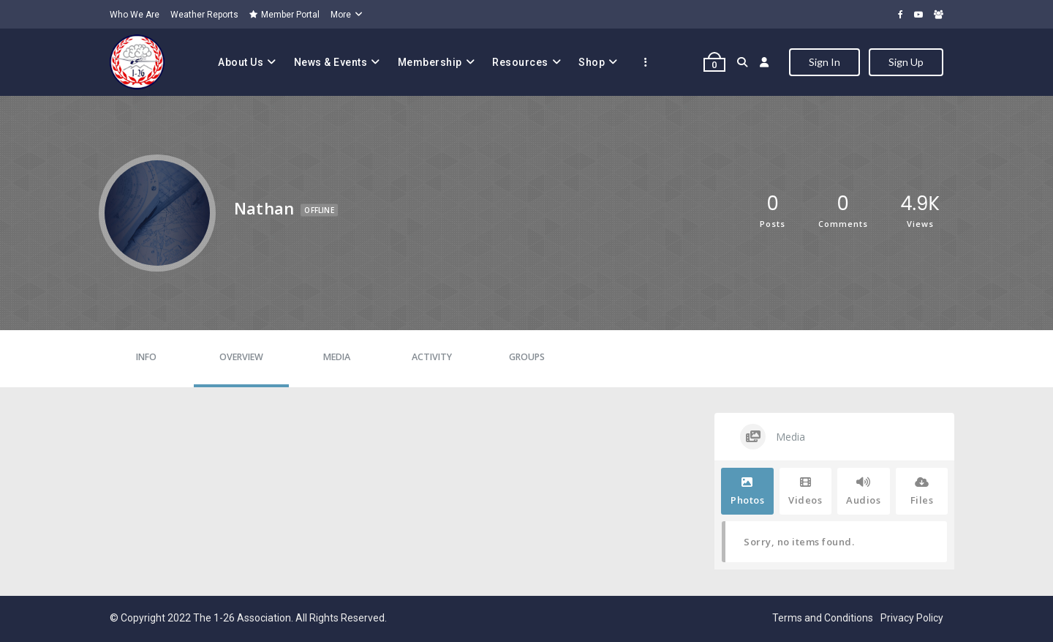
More (341, 15)
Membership (430, 62)
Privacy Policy (911, 618)
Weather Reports (204, 15)
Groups (527, 357)
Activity (432, 357)
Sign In (824, 62)
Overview (241, 357)
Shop (591, 62)
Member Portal (284, 15)
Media (336, 357)
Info (146, 357)
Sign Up (906, 62)
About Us (240, 62)
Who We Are (134, 15)
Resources (520, 62)
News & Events (331, 62)
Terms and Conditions (822, 618)
